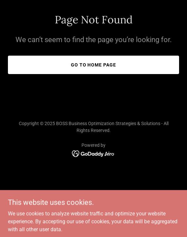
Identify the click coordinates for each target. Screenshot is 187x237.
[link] (93, 153)
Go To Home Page (93, 64)
